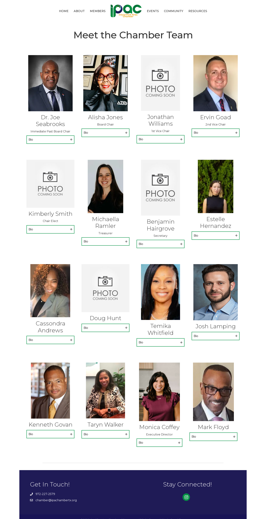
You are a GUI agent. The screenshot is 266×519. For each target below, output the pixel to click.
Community (173, 11)
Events (153, 11)
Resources (197, 11)
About (79, 11)
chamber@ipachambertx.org (56, 500)
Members (97, 11)
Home (64, 11)
